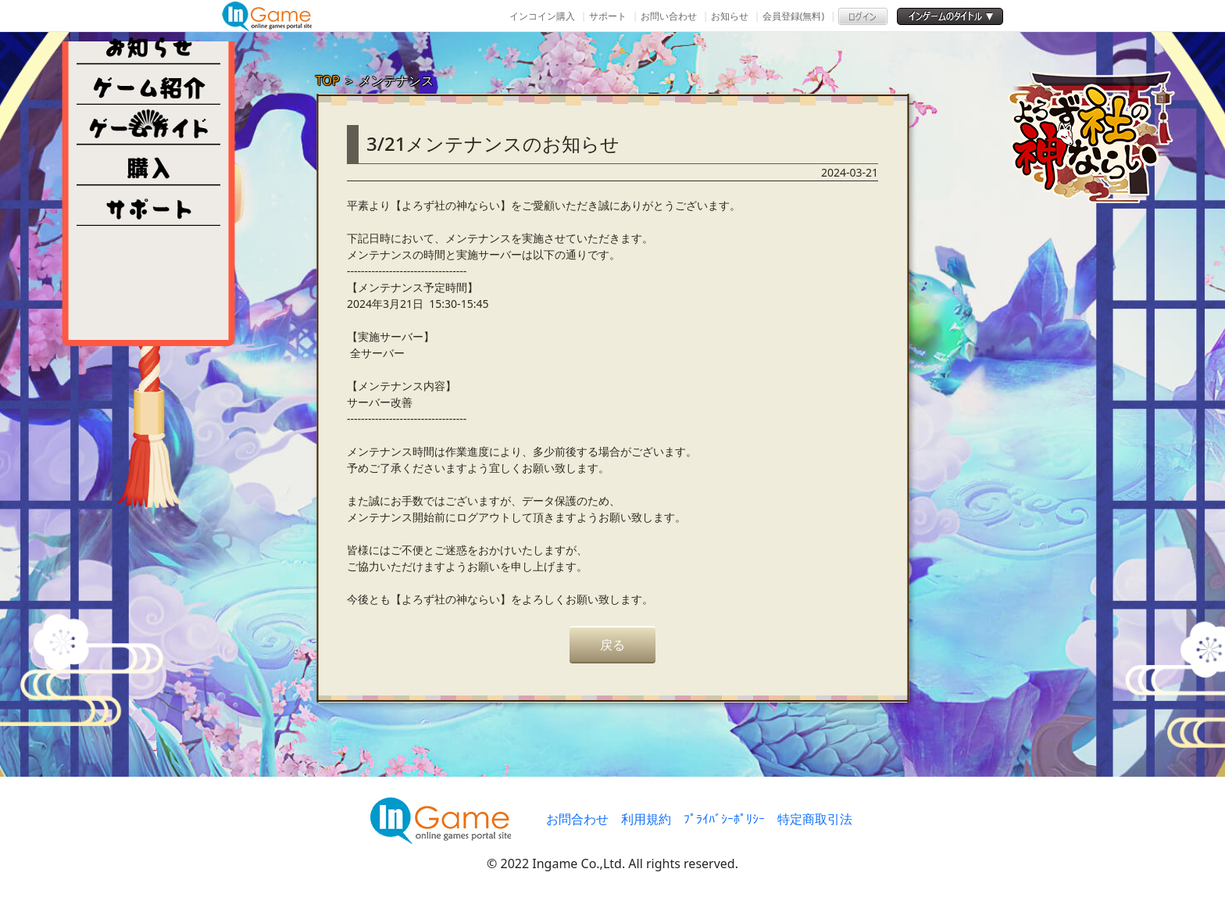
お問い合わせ (669, 16)
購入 (148, 165)
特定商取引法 (814, 819)
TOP (328, 80)
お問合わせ (577, 819)
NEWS (148, 43)
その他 (148, 206)
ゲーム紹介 (148, 84)
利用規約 (646, 819)
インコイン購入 (542, 16)
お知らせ (729, 16)
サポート (608, 16)
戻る (612, 644)
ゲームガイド (148, 125)
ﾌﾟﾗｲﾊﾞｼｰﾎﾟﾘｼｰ (724, 819)
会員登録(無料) (793, 16)
